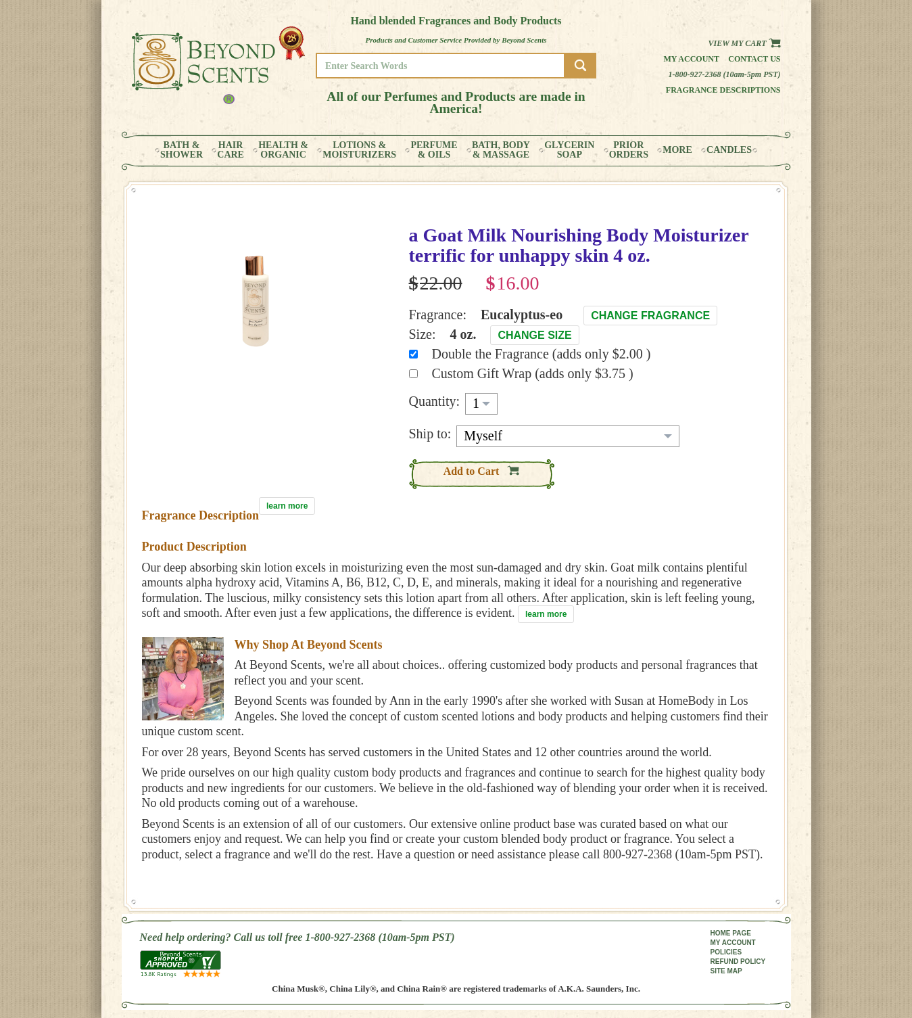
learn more (287, 506)
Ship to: (430, 433)
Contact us (754, 59)
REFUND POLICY (738, 961)
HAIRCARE (230, 150)
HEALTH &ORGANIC (283, 150)
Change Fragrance (650, 315)
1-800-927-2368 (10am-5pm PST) (725, 74)
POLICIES (726, 952)
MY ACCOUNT (733, 942)
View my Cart (744, 43)
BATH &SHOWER (181, 150)
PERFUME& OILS (433, 150)
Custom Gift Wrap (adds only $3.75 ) (532, 373)
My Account (691, 59)
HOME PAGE (731, 933)
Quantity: (434, 401)
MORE (677, 150)
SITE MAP (726, 971)
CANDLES (729, 150)
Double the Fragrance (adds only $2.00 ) (541, 353)
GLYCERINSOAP (569, 150)
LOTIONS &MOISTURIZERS (359, 150)
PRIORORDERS (628, 150)
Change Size (534, 335)
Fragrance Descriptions (723, 90)
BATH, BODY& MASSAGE (501, 150)
